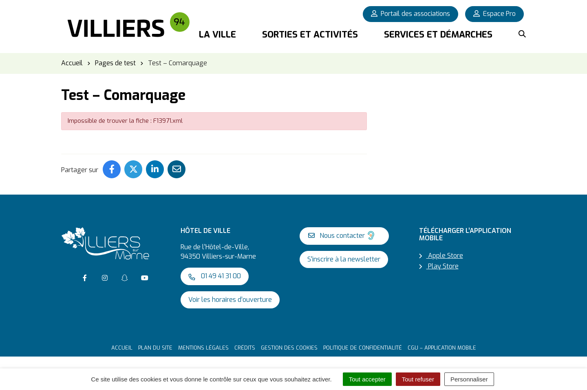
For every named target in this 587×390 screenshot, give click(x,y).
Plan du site (155, 347)
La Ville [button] (217, 34)
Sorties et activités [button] (310, 34)
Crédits (244, 347)
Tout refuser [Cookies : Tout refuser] (418, 379)
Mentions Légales (203, 347)
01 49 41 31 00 (214, 276)
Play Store (439, 266)
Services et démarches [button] (438, 34)
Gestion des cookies (289, 347)
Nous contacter (342, 235)
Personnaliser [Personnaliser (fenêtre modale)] (469, 379)
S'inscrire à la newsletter (343, 259)
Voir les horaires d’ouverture (230, 299)
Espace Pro (494, 13)
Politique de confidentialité (362, 347)
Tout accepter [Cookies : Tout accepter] (367, 379)
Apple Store (441, 255)
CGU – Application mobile (442, 347)
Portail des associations (410, 13)
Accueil (121, 347)
